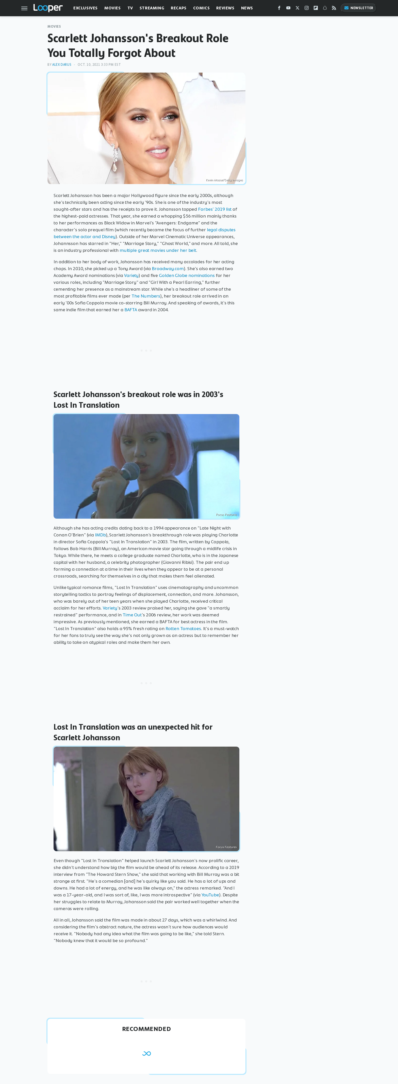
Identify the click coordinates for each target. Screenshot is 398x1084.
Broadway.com (168, 269)
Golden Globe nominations (187, 275)
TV (130, 8)
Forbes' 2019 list (214, 209)
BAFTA (130, 310)
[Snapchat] (324, 9)
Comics (201, 8)
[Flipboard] (315, 9)
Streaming (152, 8)
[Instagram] (306, 9)
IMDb (100, 535)
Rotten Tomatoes (183, 629)
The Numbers (145, 296)
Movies (112, 8)
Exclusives (85, 8)
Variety (131, 275)
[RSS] (334, 9)
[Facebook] (279, 9)
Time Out (132, 615)
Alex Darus (61, 64)
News (247, 8)
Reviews (225, 8)
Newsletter (358, 8)
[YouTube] (288, 9)
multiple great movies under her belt (158, 250)
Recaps (179, 8)
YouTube (210, 895)
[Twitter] (297, 9)
